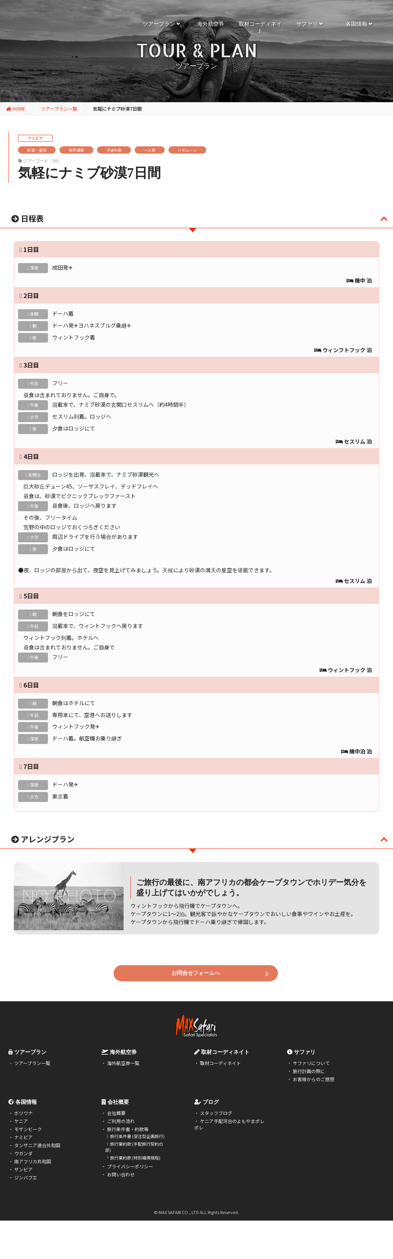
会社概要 (116, 1113)
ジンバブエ (25, 1177)
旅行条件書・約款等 (128, 1129)
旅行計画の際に (309, 1071)
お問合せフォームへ (220, 973)
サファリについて (311, 1063)
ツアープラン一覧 (59, 108)
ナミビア (23, 1137)
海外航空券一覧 (123, 1063)
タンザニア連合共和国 (37, 1145)
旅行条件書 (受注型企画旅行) (137, 1136)
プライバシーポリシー (130, 1166)
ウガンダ (23, 1153)
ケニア (21, 1121)
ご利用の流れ (121, 1121)
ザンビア (23, 1169)
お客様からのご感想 (313, 1079)
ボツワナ (23, 1113)
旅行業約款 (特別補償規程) (135, 1158)
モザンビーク (28, 1129)
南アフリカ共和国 (32, 1161)
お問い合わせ (121, 1174)
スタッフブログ (216, 1113)
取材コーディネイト (220, 1063)
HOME (15, 108)
